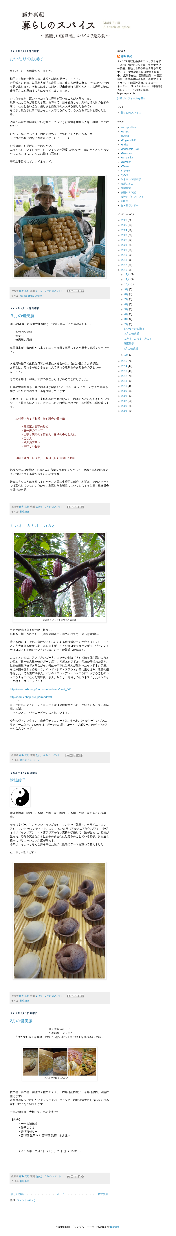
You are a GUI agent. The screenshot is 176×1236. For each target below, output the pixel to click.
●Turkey (125, 170)
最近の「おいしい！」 (32, 760)
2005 (124, 410)
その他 (124, 175)
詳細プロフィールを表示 (131, 98)
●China (125, 135)
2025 (124, 225)
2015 (124, 360)
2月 (126, 324)
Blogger (114, 1226)
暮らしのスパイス (131, 112)
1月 (126, 354)
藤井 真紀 (126, 56)
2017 (124, 265)
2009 (124, 390)
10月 (127, 284)
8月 (126, 294)
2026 (124, 220)
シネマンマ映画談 (131, 179)
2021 (124, 244)
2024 (124, 230)
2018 (124, 259)
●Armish (125, 131)
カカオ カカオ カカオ (33, 525)
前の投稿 (103, 1194)
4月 (126, 314)
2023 (124, 235)
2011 (124, 380)
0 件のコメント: (53, 291)
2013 (124, 371)
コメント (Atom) (25, 1200)
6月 (126, 304)
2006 (124, 405)
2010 (124, 386)
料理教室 (24, 511)
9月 (126, 289)
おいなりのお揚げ (26, 58)
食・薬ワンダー (130, 205)
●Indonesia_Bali (130, 148)
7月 (126, 299)
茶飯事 (38, 296)
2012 (124, 375)
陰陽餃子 (18, 780)
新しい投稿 (17, 1194)
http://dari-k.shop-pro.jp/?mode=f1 (31, 697)
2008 (124, 395)
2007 (124, 401)
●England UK (128, 140)
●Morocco (126, 153)
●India (124, 144)
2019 (124, 254)
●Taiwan (125, 166)
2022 (124, 240)
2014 (124, 366)
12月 (127, 274)
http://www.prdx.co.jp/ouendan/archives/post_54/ (40, 689)
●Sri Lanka (127, 157)
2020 (124, 250)
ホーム (61, 1194)
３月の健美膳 (22, 315)
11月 (127, 279)
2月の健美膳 (21, 1021)
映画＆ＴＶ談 (128, 192)
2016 (124, 269)
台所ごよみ (127, 183)
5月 (126, 309)
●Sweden (126, 161)
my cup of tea (27, 296)
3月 (126, 319)
